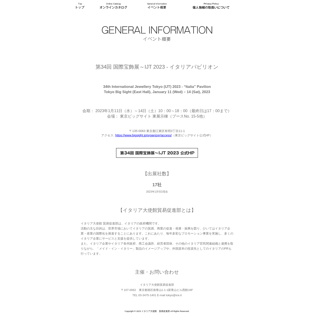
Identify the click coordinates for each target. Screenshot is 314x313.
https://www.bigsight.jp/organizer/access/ (143, 135)
